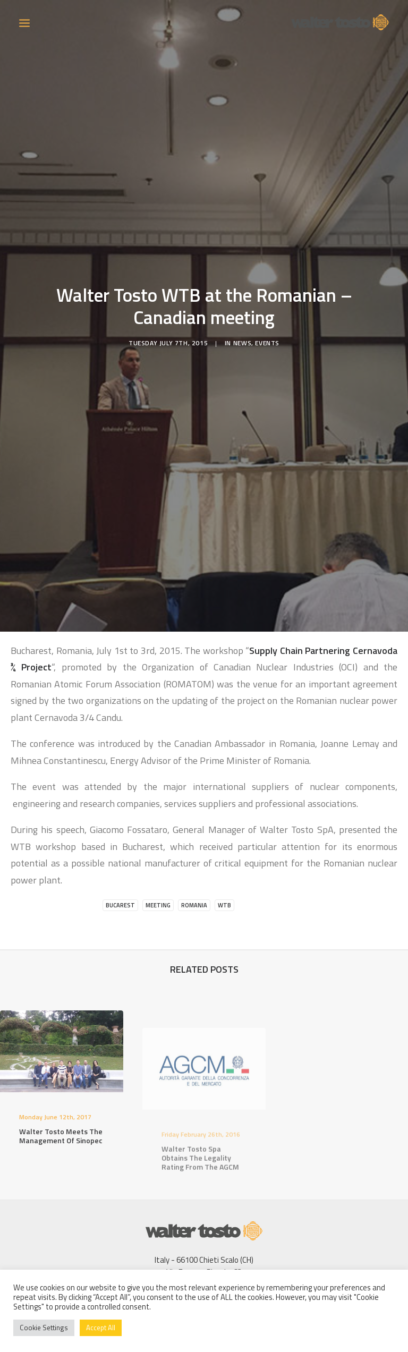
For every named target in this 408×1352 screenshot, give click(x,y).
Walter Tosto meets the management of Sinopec (61, 1121)
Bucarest (120, 878)
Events (267, 329)
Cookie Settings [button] (44, 1327)
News (242, 329)
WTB (224, 878)
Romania (194, 878)
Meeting (158, 878)
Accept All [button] (100, 1327)
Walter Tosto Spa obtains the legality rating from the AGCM (200, 1161)
